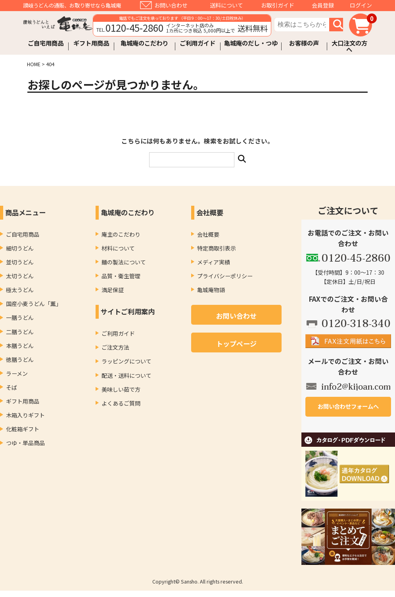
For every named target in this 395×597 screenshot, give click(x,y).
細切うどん (20, 248)
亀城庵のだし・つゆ (251, 43)
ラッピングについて (126, 361)
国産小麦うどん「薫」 (33, 304)
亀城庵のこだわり (144, 43)
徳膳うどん (20, 360)
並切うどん (20, 262)
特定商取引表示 (216, 248)
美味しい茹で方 (121, 389)
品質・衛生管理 (121, 276)
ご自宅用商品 (45, 43)
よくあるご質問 (121, 403)
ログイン (361, 5)
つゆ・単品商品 (25, 443)
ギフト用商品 (91, 43)
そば (11, 387)
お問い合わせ (171, 5)
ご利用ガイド (197, 43)
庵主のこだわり (121, 234)
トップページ (236, 343)
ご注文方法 (115, 347)
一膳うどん (20, 317)
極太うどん (20, 290)
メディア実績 (213, 262)
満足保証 (113, 290)
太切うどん (20, 276)
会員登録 (323, 5)
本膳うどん (20, 346)
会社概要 (208, 234)
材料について (118, 248)
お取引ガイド (277, 5)
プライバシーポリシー (225, 276)
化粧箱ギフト (22, 429)
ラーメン (17, 373)
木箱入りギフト (25, 415)
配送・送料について (126, 375)
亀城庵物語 (211, 290)
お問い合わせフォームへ (348, 406)
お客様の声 (304, 43)
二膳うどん (20, 332)
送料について (226, 5)
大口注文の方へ (349, 46)
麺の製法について (124, 262)
